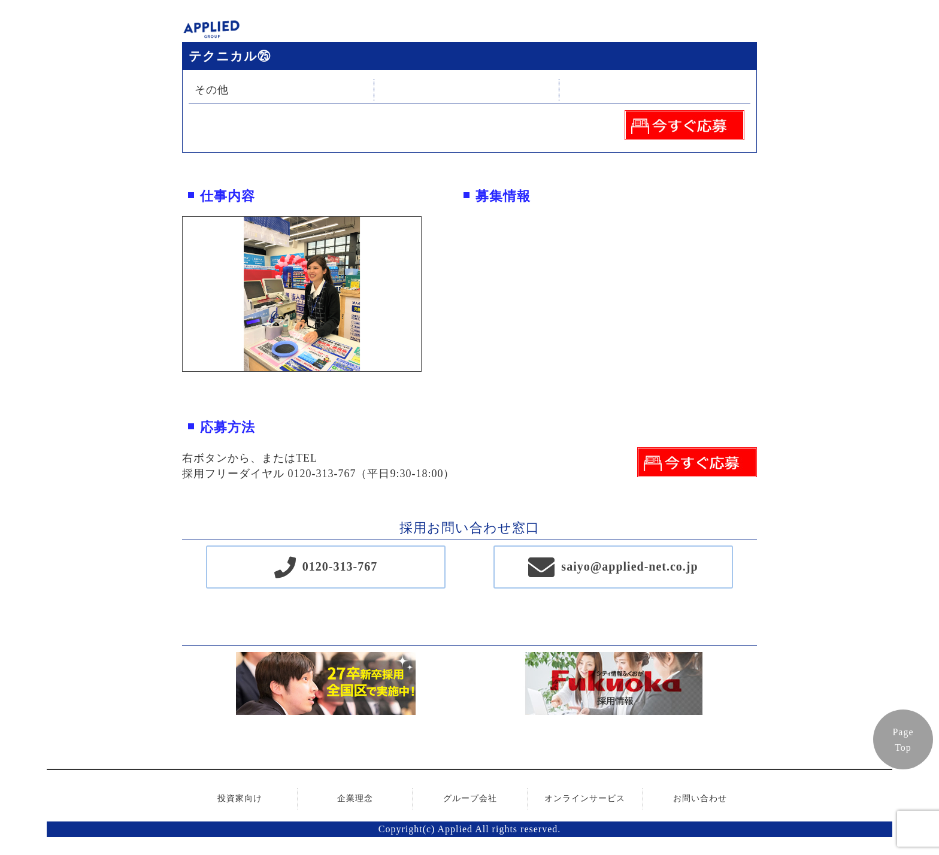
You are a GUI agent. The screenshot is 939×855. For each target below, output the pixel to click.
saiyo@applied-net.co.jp (629, 566)
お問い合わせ (700, 798)
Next (430, 294)
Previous (174, 294)
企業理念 (355, 798)
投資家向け (239, 798)
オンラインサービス (584, 798)
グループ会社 (470, 798)
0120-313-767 (339, 566)
